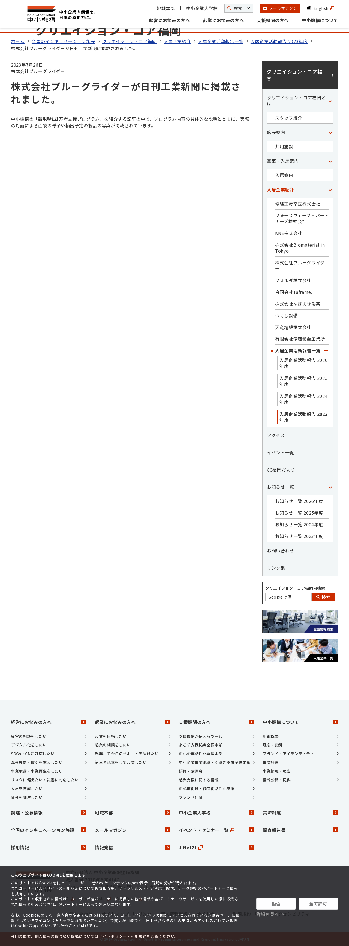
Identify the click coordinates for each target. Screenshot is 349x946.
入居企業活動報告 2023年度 (279, 41)
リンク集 (276, 567)
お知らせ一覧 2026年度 (299, 501)
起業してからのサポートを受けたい (127, 753)
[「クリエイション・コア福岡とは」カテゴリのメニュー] (330, 100)
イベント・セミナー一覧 (216, 830)
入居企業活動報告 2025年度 (303, 381)
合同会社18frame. (293, 292)
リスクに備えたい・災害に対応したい (45, 779)
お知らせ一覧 (280, 486)
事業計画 (271, 762)
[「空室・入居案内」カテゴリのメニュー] (330, 161)
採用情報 (48, 847)
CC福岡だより (281, 469)
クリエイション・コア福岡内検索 (295, 588)
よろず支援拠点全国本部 (201, 745)
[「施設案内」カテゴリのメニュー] (330, 132)
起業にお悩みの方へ (223, 20)
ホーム (18, 41)
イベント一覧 (280, 452)
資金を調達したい (27, 797)
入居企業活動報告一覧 (220, 41)
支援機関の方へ (272, 20)
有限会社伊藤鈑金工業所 (300, 339)
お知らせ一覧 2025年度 (299, 512)
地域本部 (166, 8)
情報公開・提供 (277, 779)
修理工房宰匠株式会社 (297, 203)
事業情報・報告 (277, 771)
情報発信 (132, 847)
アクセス (276, 435)
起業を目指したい (111, 736)
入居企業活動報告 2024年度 (303, 399)
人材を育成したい (27, 788)
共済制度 (300, 812)
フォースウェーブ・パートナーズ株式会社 (302, 218)
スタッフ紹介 (288, 117)
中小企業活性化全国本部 (201, 753)
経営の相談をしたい (29, 736)
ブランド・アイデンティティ (288, 753)
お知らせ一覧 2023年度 (299, 536)
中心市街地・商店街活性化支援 (207, 788)
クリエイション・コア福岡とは (296, 100)
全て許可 (318, 903)
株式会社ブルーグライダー (300, 265)
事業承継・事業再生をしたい (37, 771)
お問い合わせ (280, 550)
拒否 (276, 903)
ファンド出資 (191, 797)
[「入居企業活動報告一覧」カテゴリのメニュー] (326, 350)
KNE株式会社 (288, 233)
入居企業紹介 (177, 41)
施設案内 (276, 132)
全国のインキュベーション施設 (63, 41)
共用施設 (284, 146)
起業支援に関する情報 (199, 779)
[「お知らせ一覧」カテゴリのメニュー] (330, 486)
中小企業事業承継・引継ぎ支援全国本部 (215, 762)
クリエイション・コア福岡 (129, 41)
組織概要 (271, 736)
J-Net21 (216, 847)
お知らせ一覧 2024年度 (299, 524)
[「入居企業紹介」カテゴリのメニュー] (330, 189)
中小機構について (320, 20)
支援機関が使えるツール (201, 736)
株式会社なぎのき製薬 (297, 303)
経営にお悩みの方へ (169, 20)
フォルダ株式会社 (293, 280)
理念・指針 (273, 745)
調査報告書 (300, 830)
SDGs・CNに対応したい (33, 753)
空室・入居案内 (283, 161)
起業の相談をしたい (113, 745)
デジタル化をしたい (29, 745)
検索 (323, 597)
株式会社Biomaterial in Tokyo (300, 247)
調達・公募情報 (48, 812)
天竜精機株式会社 (293, 327)
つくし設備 (286, 315)
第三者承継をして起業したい (121, 762)
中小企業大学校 (202, 8)
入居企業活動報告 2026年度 (303, 363)
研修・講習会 (191, 771)
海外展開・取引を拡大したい (37, 762)
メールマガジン (132, 830)
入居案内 (284, 175)
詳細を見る (267, 914)
